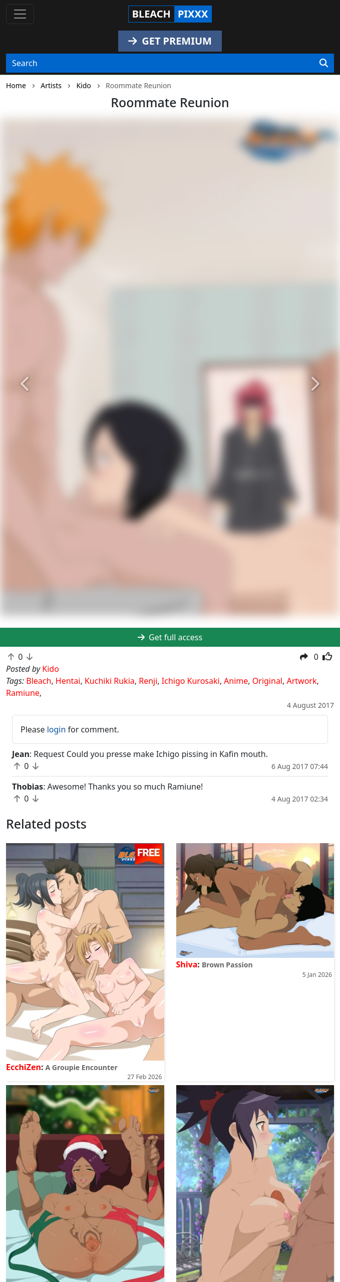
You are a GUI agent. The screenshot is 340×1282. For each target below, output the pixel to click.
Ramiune (23, 692)
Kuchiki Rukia (110, 680)
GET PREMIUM (170, 41)
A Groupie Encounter (82, 1067)
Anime (236, 680)
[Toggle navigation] (20, 14)
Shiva (187, 964)
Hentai (68, 680)
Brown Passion (227, 964)
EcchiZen (23, 1067)
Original (267, 680)
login (56, 729)
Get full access (170, 637)
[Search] (323, 63)
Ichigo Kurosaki (191, 680)
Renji (148, 680)
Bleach (38, 680)
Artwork (301, 680)
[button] (25, 384)
